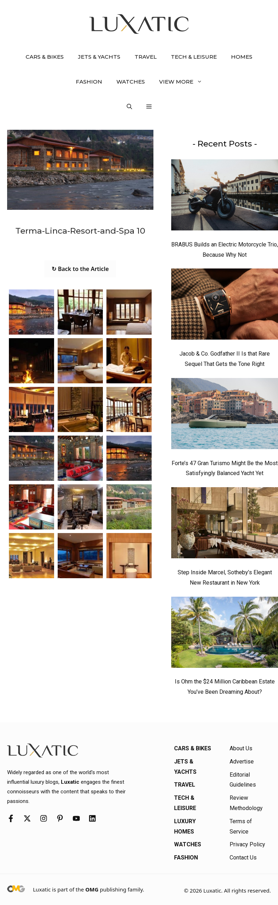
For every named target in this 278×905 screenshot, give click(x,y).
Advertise (242, 761)
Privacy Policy (247, 844)
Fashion (89, 81)
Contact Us (243, 857)
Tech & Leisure (194, 56)
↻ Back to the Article (80, 269)
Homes (241, 56)
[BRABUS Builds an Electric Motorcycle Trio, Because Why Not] (224, 196)
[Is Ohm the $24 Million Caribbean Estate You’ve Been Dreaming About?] (224, 634)
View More (184, 81)
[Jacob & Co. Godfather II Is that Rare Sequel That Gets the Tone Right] (224, 305)
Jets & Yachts (99, 56)
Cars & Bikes (45, 56)
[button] (129, 106)
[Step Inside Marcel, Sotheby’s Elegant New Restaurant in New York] (224, 524)
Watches (130, 81)
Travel (146, 56)
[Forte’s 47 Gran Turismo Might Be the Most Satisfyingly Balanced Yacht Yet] (224, 415)
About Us (241, 748)
